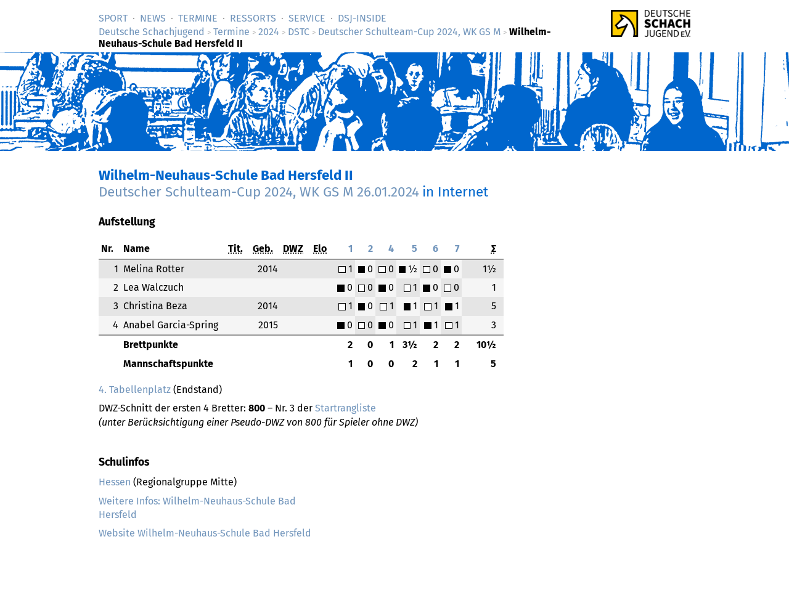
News (153, 18)
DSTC (298, 32)
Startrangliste (345, 408)
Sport (113, 18)
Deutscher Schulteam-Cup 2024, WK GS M (409, 32)
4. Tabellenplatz (135, 389)
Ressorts (253, 18)
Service (306, 18)
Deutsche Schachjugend (152, 32)
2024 (268, 32)
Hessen (115, 482)
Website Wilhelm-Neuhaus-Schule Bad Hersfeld (205, 533)
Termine (198, 18)
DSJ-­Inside (362, 18)
